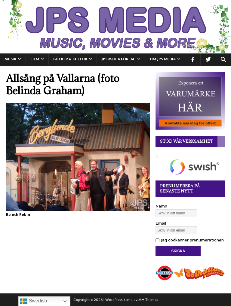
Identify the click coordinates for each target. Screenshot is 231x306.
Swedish (33, 301)
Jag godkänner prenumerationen (190, 240)
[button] (223, 59)
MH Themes (148, 300)
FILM (34, 59)
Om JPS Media (163, 59)
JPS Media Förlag (118, 59)
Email (161, 223)
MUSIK (10, 59)
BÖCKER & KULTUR (70, 59)
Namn (161, 206)
